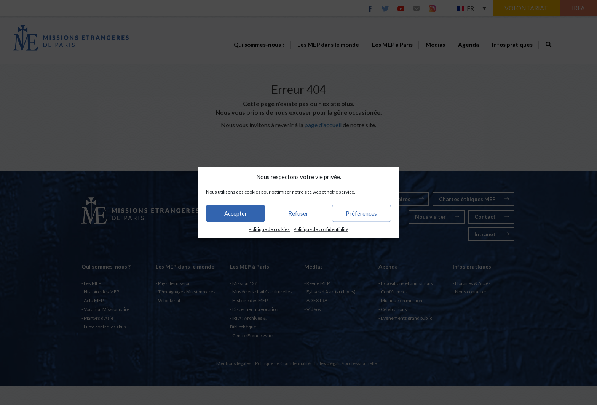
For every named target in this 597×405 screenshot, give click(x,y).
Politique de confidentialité (321, 229)
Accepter (235, 213)
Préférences (361, 213)
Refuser (298, 213)
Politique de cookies (269, 229)
